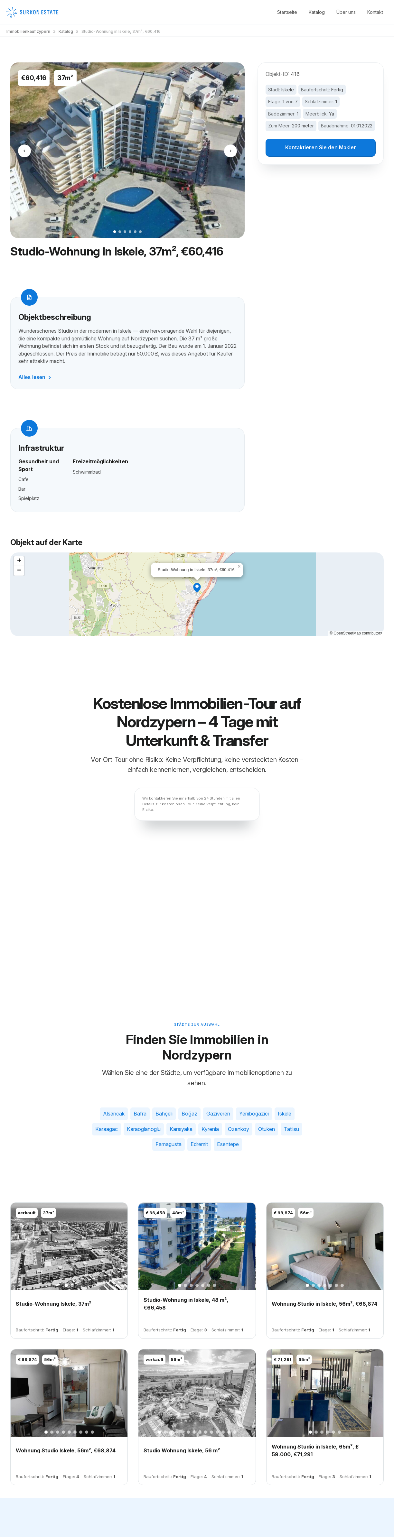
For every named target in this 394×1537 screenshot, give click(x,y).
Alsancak (114, 1113)
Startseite (287, 12)
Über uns (346, 12)
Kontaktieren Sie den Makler (320, 148)
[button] (197, 587)
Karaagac (106, 1129)
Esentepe (228, 1144)
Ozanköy (238, 1129)
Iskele (287, 89)
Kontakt (375, 12)
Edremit (199, 1144)
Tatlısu (291, 1129)
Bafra (140, 1113)
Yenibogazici (254, 1113)
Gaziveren (218, 1113)
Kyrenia (210, 1129)
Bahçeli (164, 1113)
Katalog (317, 12)
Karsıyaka (181, 1129)
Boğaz (189, 1113)
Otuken (266, 1129)
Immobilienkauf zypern (28, 31)
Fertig (337, 89)
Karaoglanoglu (144, 1129)
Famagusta (168, 1144)
